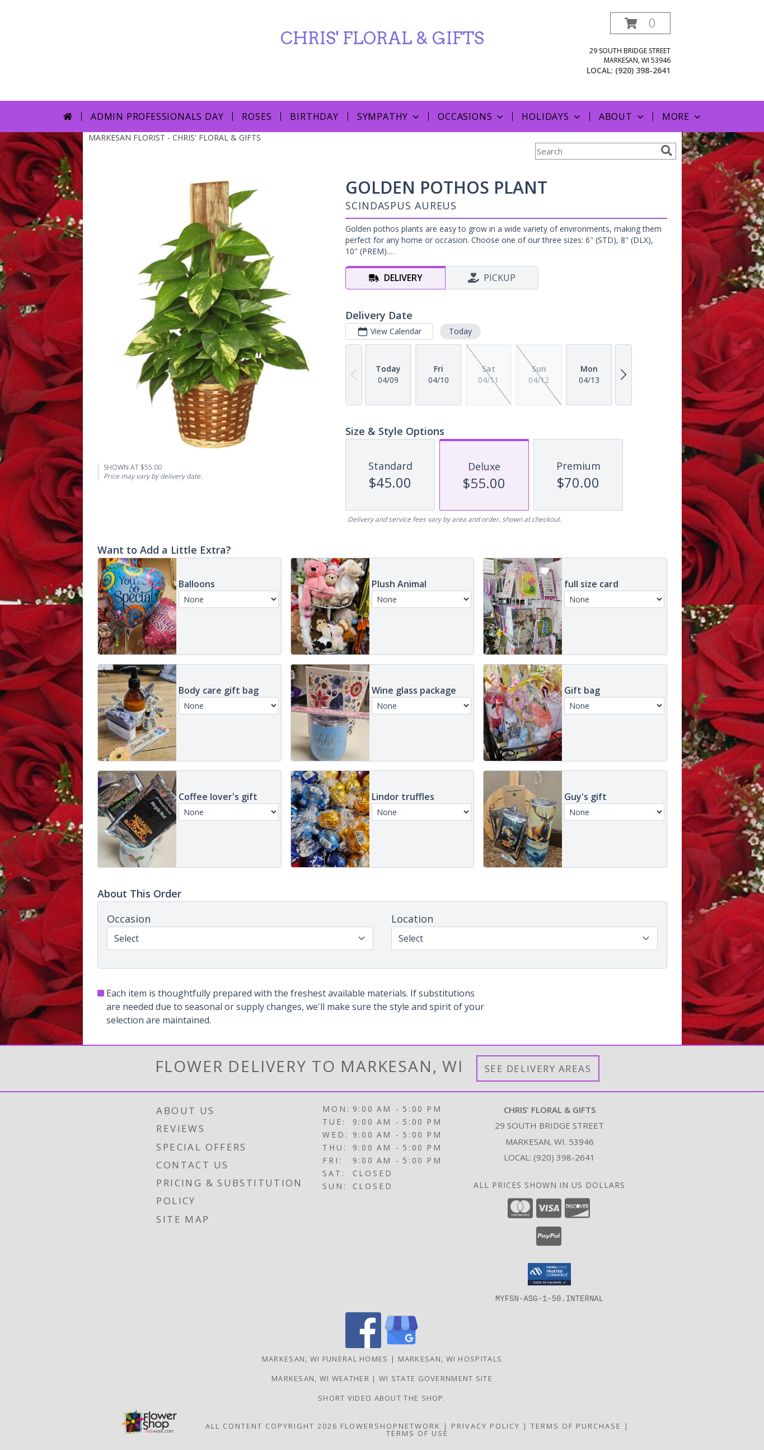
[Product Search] (595, 151)
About (622, 116)
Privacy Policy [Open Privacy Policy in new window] (485, 1425)
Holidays (552, 116)
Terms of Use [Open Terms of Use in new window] (417, 1433)
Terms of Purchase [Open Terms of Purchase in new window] (576, 1425)
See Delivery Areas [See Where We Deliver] (538, 1068)
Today (459, 331)
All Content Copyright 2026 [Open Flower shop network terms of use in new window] (271, 1425)
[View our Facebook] (363, 1344)
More (682, 116)
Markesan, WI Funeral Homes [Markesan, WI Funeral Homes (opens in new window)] (325, 1358)
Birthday (314, 116)
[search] (667, 150)
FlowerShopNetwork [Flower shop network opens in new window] (390, 1425)
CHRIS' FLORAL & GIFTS (382, 38)
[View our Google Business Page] (401, 1344)
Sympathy (389, 116)
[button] (640, 23)
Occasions (471, 116)
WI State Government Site (436, 1378)
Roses (256, 116)
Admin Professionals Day (157, 116)
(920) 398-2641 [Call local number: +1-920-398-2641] (643, 70)
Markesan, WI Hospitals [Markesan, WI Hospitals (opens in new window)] (450, 1358)
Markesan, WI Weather (320, 1378)
